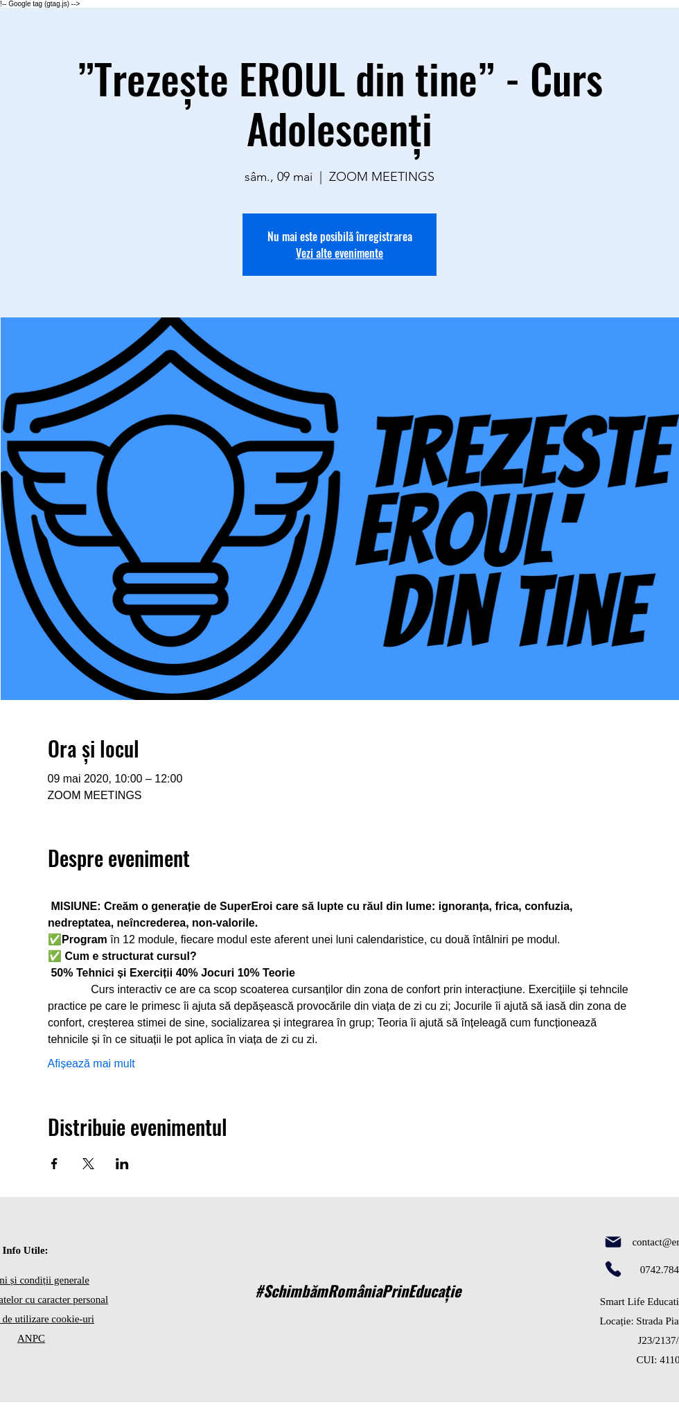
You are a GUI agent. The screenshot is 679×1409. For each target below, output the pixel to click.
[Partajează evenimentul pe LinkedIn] (122, 1163)
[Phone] (613, 1269)
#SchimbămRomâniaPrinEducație (358, 1290)
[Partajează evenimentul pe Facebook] (54, 1163)
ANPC (31, 1338)
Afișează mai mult (91, 1063)
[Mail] (613, 1242)
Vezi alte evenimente (339, 253)
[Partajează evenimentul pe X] (88, 1163)
